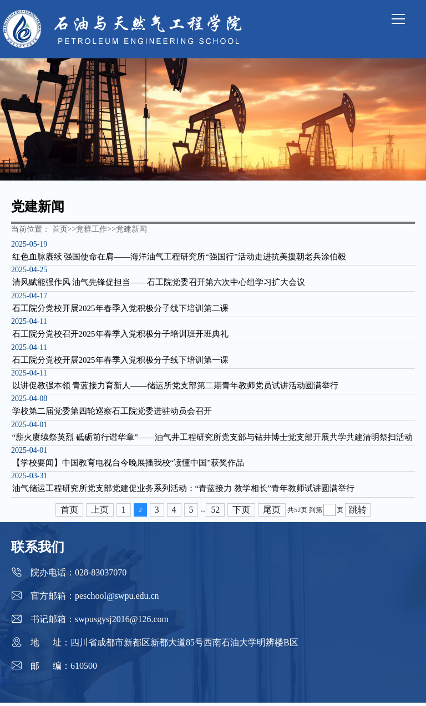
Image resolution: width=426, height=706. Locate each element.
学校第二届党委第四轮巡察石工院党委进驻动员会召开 (111, 413)
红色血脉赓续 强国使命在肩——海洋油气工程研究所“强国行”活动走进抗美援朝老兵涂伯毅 (178, 257)
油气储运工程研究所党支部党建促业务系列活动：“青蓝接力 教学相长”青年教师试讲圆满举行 (182, 492)
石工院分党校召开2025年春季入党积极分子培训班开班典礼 (119, 335)
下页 (242, 513)
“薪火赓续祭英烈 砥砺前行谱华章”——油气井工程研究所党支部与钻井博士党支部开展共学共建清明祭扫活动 (211, 439)
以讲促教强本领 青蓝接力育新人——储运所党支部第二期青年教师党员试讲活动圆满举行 (174, 387)
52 (215, 513)
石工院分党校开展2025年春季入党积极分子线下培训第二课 (119, 309)
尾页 (272, 513)
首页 (69, 513)
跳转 (358, 513)
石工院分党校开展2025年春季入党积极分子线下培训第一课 (119, 361)
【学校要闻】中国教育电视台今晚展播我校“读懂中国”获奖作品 (127, 466)
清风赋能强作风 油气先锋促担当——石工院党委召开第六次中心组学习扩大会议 (158, 283)
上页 (100, 513)
